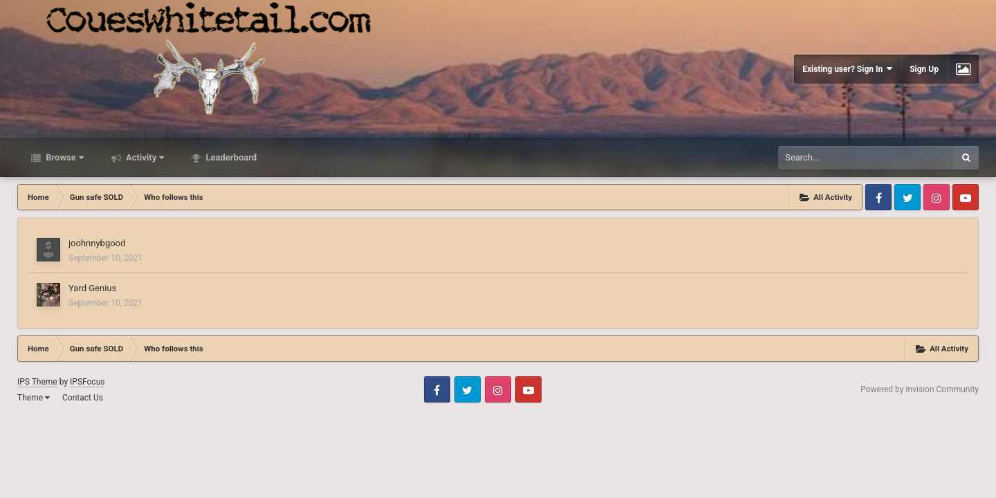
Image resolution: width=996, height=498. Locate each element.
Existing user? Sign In (847, 69)
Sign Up (924, 69)
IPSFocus (87, 382)
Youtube (965, 197)
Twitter (907, 197)
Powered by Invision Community (919, 389)
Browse (64, 157)
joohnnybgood (96, 243)
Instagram (936, 197)
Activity (144, 157)
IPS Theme (37, 382)
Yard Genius (92, 288)
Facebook (878, 197)
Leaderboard (230, 157)
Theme (33, 398)
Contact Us (82, 398)
